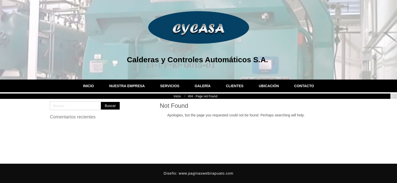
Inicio (172, 96)
